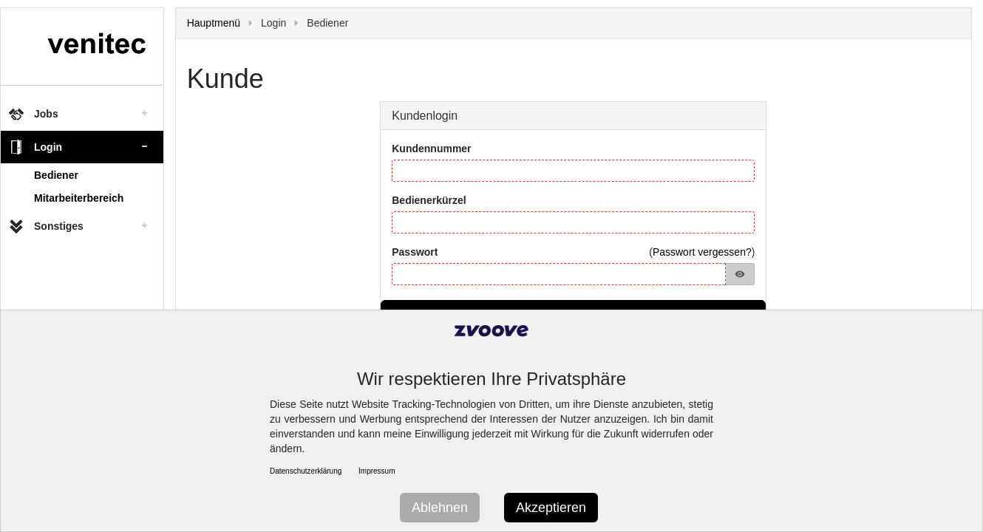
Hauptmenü (213, 23)
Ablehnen (440, 507)
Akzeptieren (551, 507)
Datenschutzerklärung (305, 471)
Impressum (376, 471)
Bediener (56, 175)
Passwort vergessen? (702, 252)
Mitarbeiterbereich (78, 198)
